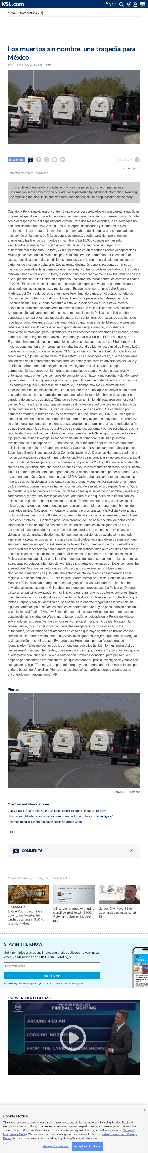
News (12, 13)
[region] (74, 1129)
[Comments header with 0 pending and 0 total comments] (74, 851)
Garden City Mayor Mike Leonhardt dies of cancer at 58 (117, 912)
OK (143, 1110)
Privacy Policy (18, 1134)
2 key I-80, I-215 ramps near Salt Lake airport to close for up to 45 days (57, 811)
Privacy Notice (78, 983)
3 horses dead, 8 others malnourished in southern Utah (45, 822)
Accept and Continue (87, 1146)
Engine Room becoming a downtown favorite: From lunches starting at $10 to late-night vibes (26, 917)
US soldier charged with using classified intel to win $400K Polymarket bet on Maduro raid (73, 914)
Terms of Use (61, 983)
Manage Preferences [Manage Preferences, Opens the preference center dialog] (55, 1146)
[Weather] (110, 4)
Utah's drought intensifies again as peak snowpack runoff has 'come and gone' (60, 816)
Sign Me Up (52, 976)
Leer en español (130, 168)
